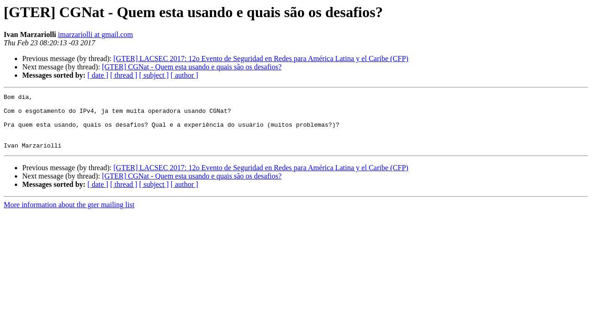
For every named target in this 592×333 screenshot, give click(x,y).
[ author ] (184, 75)
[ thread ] (123, 75)
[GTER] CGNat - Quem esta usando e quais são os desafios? (191, 67)
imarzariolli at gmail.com (95, 34)
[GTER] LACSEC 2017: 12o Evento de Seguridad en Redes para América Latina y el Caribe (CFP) (260, 58)
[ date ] (97, 75)
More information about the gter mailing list (69, 216)
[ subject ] (154, 75)
